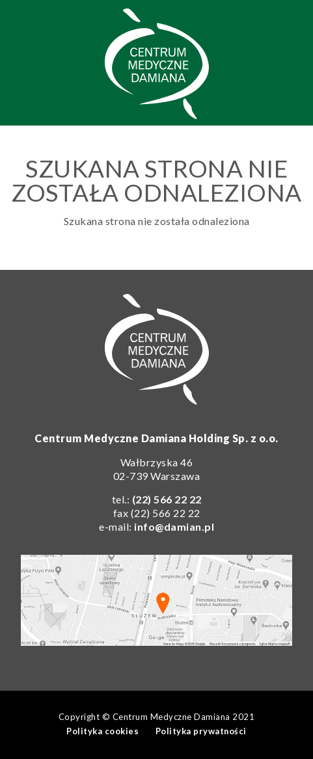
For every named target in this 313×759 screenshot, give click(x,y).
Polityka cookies (102, 731)
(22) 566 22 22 (167, 499)
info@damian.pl (174, 526)
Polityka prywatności (201, 731)
